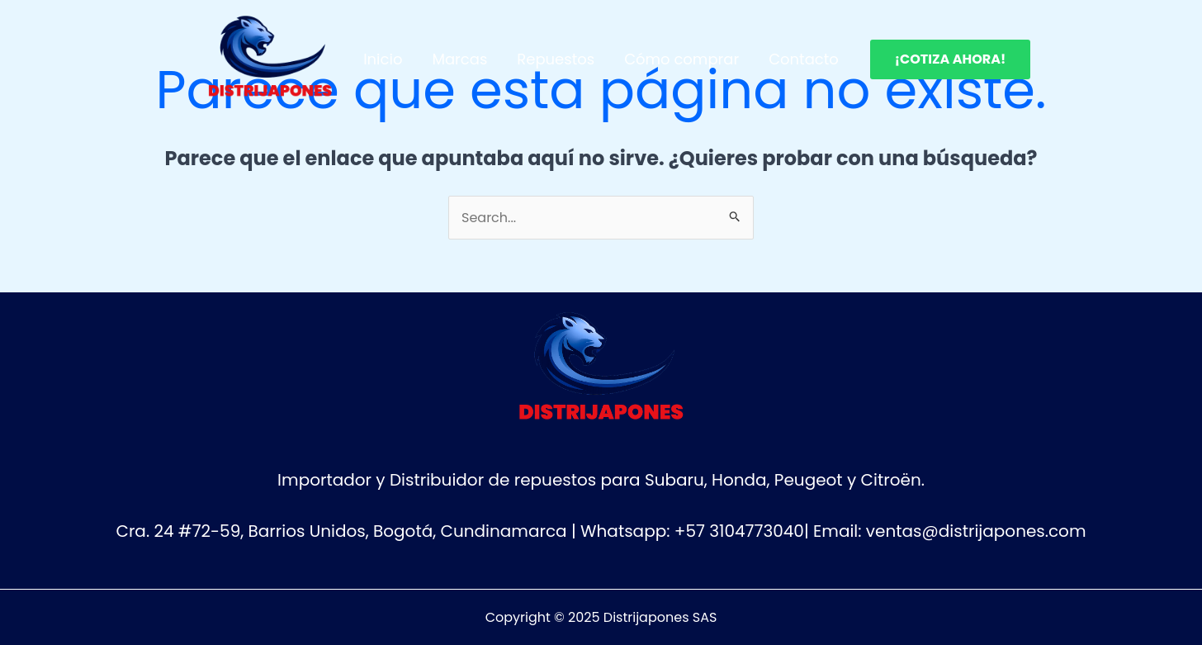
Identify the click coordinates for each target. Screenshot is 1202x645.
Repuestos (555, 59)
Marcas (459, 59)
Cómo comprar (681, 59)
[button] (950, 59)
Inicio (382, 59)
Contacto (804, 59)
